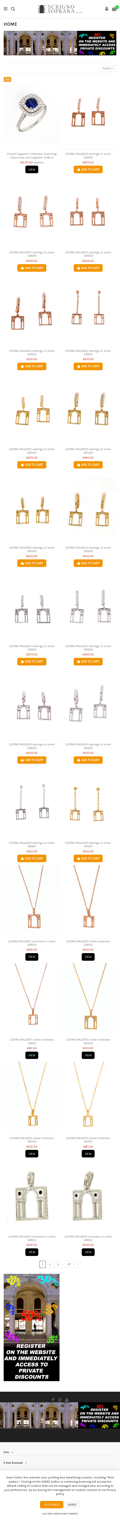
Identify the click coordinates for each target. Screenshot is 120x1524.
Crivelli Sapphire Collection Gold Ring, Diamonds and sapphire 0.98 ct (32, 155)
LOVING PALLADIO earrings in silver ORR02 (32, 352)
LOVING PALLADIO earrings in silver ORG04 (88, 450)
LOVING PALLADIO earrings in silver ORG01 (88, 844)
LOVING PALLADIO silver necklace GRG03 (88, 1041)
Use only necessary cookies (60, 1513)
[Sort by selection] (108, 68)
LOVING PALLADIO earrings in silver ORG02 (88, 549)
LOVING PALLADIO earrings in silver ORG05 (32, 450)
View (32, 169)
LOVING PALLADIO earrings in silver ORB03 (32, 746)
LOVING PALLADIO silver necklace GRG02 (32, 1139)
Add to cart (88, 169)
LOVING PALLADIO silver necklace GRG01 (88, 1139)
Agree (72, 1504)
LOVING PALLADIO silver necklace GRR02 (88, 943)
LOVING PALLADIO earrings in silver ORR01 (88, 352)
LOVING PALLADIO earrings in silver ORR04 (32, 254)
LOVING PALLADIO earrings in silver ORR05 (88, 155)
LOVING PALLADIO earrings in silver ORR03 (88, 254)
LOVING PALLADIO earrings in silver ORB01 (32, 844)
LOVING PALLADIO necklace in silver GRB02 (88, 1238)
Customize (52, 1504)
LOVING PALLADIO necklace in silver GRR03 (32, 943)
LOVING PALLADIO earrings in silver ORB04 (88, 647)
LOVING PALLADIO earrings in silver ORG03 (32, 549)
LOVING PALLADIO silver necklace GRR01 (32, 1041)
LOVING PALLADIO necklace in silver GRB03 (32, 1238)
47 (69, 1264)
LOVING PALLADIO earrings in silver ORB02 (88, 746)
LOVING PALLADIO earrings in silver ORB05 (32, 647)
